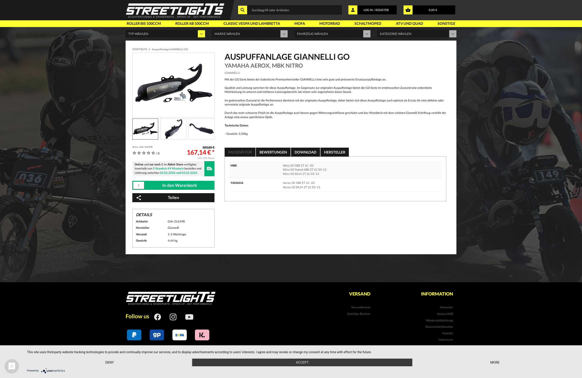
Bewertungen (273, 152)
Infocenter (446, 307)
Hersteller (334, 152)
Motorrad (329, 23)
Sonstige (446, 23)
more (494, 362)
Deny (109, 362)
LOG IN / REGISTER (376, 10)
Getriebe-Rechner (358, 314)
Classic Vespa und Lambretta (251, 23)
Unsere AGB (445, 314)
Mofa (299, 23)
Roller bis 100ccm (144, 23)
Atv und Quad (409, 23)
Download (305, 152)
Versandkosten (360, 307)
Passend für (240, 152)
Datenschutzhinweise (439, 326)
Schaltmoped (367, 23)
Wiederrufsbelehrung (439, 320)
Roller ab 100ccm (192, 23)
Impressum (446, 339)
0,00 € (433, 10)
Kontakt (447, 333)
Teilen (157, 198)
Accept (302, 362)
